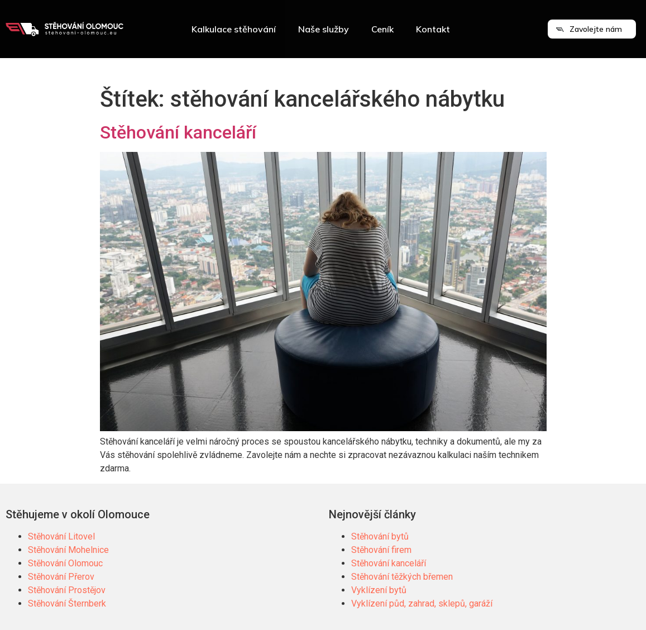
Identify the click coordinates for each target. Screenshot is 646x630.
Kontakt (433, 29)
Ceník (382, 29)
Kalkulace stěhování (234, 29)
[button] (592, 29)
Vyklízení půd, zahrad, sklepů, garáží (421, 603)
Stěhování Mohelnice (68, 550)
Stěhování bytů (380, 536)
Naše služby (323, 29)
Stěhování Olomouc (65, 563)
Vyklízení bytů (378, 590)
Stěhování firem (381, 550)
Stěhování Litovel (61, 536)
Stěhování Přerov (61, 576)
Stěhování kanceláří (178, 132)
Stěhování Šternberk (67, 603)
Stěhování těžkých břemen (402, 576)
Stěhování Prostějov (67, 590)
